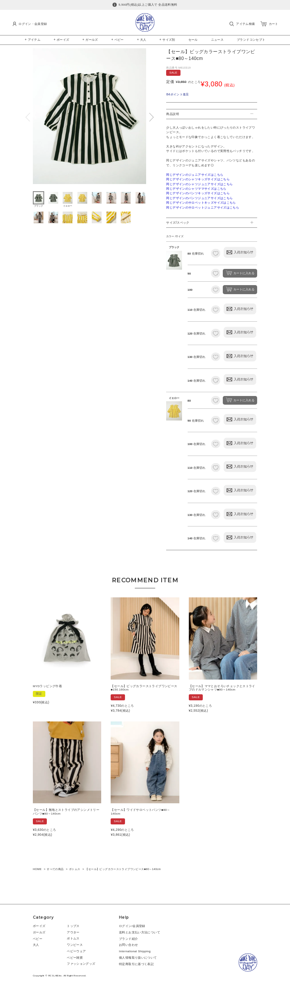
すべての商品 (55, 869)
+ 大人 (142, 39)
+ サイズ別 (167, 39)
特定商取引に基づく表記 (136, 964)
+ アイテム (33, 39)
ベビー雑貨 (75, 957)
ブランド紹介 (128, 939)
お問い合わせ (128, 945)
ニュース (217, 39)
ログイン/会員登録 (132, 926)
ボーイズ (39, 926)
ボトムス (74, 869)
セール (193, 39)
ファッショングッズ (81, 963)
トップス (73, 926)
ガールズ (39, 932)
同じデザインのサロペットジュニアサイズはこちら (202, 207)
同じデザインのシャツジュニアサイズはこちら (199, 184)
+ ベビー (117, 39)
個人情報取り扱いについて (138, 957)
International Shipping (135, 951)
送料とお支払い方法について (139, 932)
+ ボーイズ (61, 39)
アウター (73, 932)
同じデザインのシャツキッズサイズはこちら (198, 179)
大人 (36, 945)
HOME (37, 869)
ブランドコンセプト (251, 39)
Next (151, 117)
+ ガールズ (90, 39)
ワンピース (75, 945)
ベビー (37, 939)
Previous (28, 117)
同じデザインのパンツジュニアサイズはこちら (199, 198)
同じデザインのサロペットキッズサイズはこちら (201, 202)
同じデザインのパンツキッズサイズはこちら (198, 193)
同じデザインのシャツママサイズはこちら (196, 188)
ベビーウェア (76, 951)
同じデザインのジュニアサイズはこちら (194, 174)
